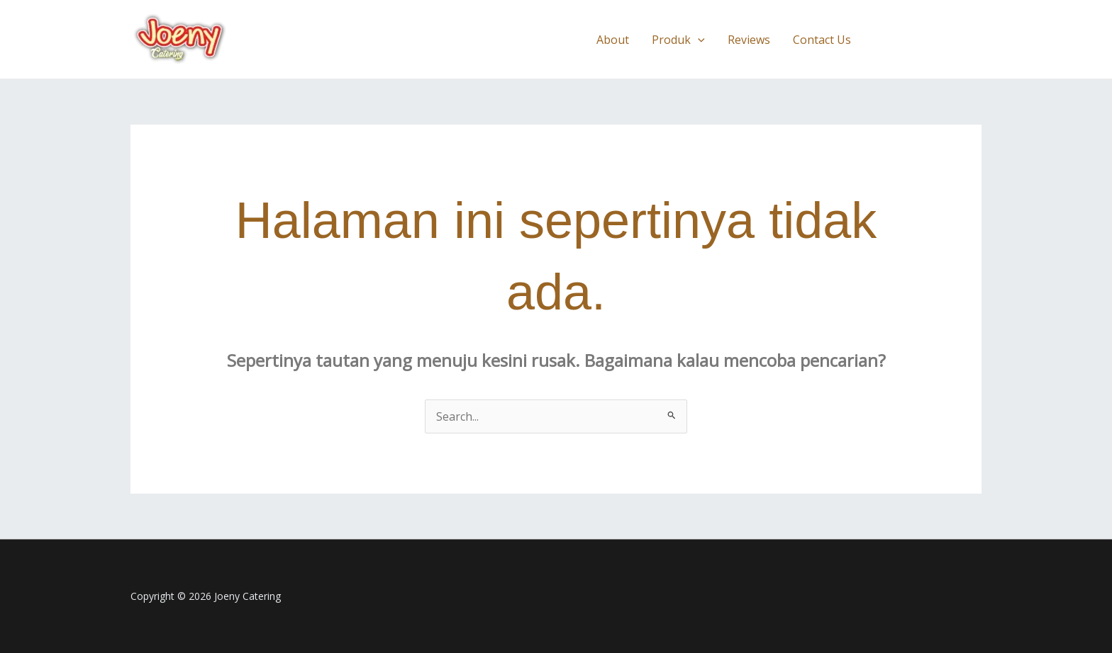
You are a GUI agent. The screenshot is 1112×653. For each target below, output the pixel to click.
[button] (698, 39)
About (612, 39)
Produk (678, 39)
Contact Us (822, 39)
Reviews (749, 39)
